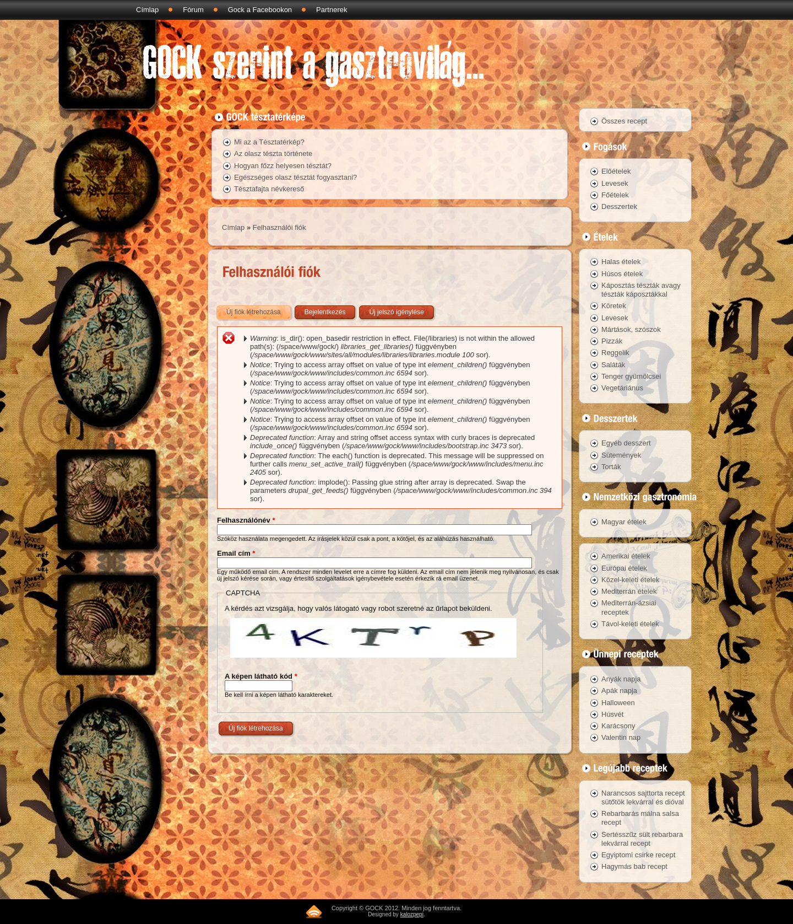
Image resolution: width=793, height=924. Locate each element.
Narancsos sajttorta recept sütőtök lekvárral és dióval (643, 797)
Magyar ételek (624, 522)
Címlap (147, 10)
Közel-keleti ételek (630, 580)
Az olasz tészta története (273, 153)
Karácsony (618, 726)
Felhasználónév (246, 520)
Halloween (618, 703)
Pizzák (611, 341)
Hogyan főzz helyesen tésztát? (283, 166)
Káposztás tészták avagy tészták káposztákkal (641, 289)
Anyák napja (621, 679)
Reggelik (615, 352)
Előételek (616, 171)
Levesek (614, 183)
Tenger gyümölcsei (631, 376)
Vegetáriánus (622, 388)
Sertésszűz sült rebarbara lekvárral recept (642, 838)
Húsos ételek (622, 274)
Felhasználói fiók (279, 227)
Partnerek (331, 10)
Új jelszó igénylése (396, 312)
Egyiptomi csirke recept (638, 855)
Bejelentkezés (325, 312)
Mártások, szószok (631, 329)
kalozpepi (411, 914)
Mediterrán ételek (628, 591)
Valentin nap (620, 737)
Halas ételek (621, 261)
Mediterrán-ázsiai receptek (628, 607)
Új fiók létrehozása (259, 310)
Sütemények (621, 455)
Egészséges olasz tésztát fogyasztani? (295, 177)
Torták (611, 467)
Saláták (613, 365)
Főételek (615, 195)
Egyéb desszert (626, 443)
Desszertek (619, 206)
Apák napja (619, 690)
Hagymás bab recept (634, 866)
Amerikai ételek (625, 556)
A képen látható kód (261, 676)
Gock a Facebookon (260, 10)
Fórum (193, 10)
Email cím (236, 553)
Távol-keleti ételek (630, 624)
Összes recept (624, 121)
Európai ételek (624, 568)
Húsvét (612, 714)
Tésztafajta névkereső (269, 189)
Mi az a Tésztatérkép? (269, 142)
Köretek (613, 306)
